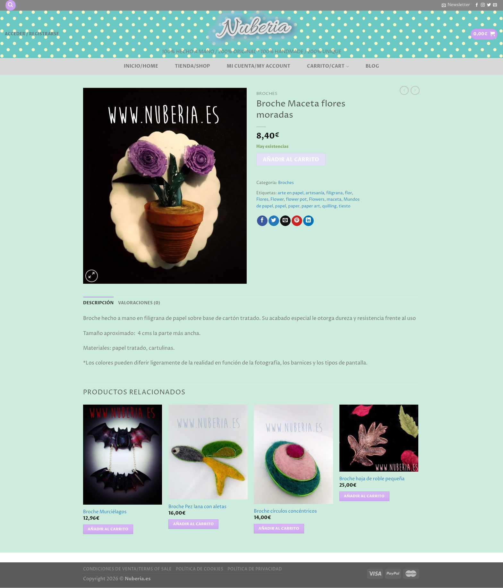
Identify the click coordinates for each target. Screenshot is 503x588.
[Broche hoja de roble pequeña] (379, 438)
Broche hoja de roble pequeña (372, 479)
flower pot (296, 199)
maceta (334, 199)
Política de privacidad (254, 569)
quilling (329, 206)
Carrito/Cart (328, 66)
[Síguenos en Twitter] (489, 5)
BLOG (372, 66)
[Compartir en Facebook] (262, 220)
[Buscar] (10, 5)
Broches (266, 94)
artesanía (315, 193)
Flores (262, 199)
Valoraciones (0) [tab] (139, 303)
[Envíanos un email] (495, 5)
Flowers (316, 199)
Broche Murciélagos (105, 512)
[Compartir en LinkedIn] (308, 220)
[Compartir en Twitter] (274, 220)
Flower (277, 199)
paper (294, 206)
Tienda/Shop (192, 66)
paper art (311, 206)
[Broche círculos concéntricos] (293, 454)
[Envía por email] (285, 220)
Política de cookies (199, 569)
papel (280, 206)
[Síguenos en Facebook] (477, 5)
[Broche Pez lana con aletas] (208, 452)
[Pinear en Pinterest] (297, 220)
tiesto (345, 206)
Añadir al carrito (291, 159)
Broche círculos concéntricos (285, 511)
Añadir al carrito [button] (108, 529)
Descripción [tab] (98, 303)
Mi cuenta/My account (259, 66)
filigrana (334, 193)
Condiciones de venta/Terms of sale (127, 569)
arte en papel (290, 193)
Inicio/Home (141, 66)
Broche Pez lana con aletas (197, 507)
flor (348, 193)
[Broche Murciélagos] (122, 455)
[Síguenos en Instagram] (483, 5)
